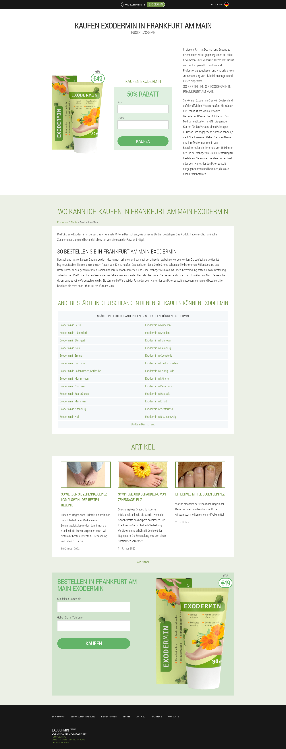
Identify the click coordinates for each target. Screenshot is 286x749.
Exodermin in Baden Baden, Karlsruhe (80, 371)
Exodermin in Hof (69, 416)
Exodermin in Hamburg (158, 348)
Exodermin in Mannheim (73, 401)
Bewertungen (109, 716)
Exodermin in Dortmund (73, 363)
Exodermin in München (158, 325)
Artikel (140, 716)
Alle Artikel (143, 562)
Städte (126, 716)
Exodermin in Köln (70, 348)
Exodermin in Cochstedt (158, 355)
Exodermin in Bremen (71, 355)
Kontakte (173, 716)
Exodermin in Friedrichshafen (161, 363)
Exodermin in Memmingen (74, 378)
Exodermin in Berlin (70, 325)
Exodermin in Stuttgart (72, 340)
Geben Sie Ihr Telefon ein (70, 617)
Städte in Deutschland (143, 424)
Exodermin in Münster (157, 378)
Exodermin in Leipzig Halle (159, 371)
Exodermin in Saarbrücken (74, 393)
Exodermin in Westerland (159, 409)
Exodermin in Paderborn (158, 386)
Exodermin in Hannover (158, 340)
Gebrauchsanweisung (83, 716)
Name (120, 102)
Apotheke (156, 716)
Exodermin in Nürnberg (73, 386)
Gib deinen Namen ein (69, 598)
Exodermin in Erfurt (156, 401)
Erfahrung (58, 716)
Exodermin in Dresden (157, 333)
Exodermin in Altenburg (73, 409)
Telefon (121, 118)
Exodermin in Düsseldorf (73, 333)
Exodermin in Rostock (157, 393)
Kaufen (143, 141)
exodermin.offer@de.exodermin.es (69, 733)
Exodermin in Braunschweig (160, 416)
